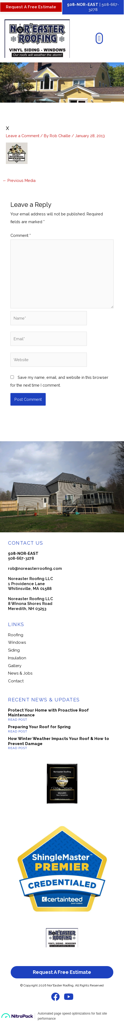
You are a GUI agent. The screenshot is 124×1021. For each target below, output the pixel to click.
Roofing (15, 635)
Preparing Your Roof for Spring (39, 726)
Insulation (17, 658)
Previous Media (19, 180)
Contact (16, 681)
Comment (20, 235)
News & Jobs (20, 673)
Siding (14, 650)
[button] (99, 38)
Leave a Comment (22, 135)
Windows (17, 642)
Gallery (14, 665)
